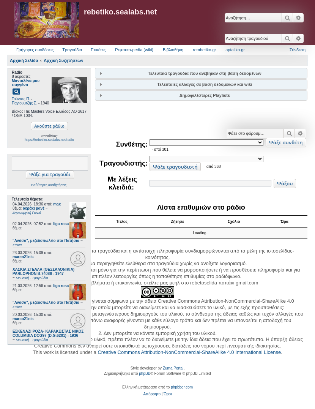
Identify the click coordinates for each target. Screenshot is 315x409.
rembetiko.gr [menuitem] (204, 49)
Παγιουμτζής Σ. (24, 103)
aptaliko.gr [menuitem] (235, 49)
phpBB (144, 373)
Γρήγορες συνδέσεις (35, 49)
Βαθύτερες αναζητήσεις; (49, 185)
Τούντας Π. (21, 99)
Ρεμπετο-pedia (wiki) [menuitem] (134, 49)
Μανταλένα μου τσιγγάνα (25, 83)
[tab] (201, 73)
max (57, 204)
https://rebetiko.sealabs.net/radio (49, 140)
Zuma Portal (173, 368)
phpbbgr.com (182, 387)
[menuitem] (152, 394)
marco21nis (23, 257)
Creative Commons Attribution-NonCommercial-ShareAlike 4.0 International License (189, 352)
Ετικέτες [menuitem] (98, 49)
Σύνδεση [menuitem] (298, 49)
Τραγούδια (72, 49)
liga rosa (61, 224)
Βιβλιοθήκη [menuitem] (173, 49)
